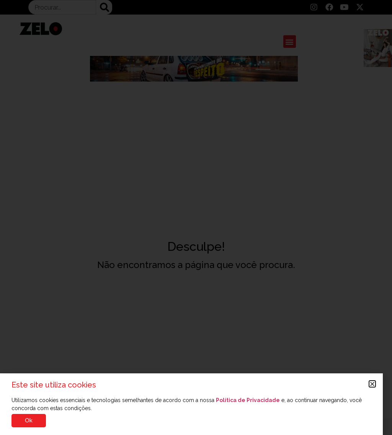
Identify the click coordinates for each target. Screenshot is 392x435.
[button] (372, 384)
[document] (196, 217)
